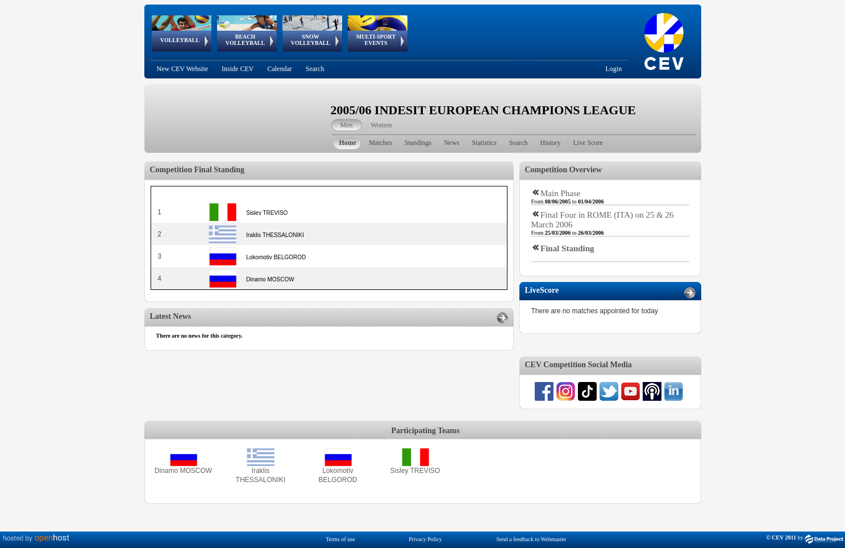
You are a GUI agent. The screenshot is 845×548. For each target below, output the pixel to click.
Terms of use (340, 539)
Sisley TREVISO (415, 471)
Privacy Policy (425, 539)
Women (381, 125)
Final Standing (567, 248)
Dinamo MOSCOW (183, 471)
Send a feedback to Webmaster (531, 539)
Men (346, 125)
